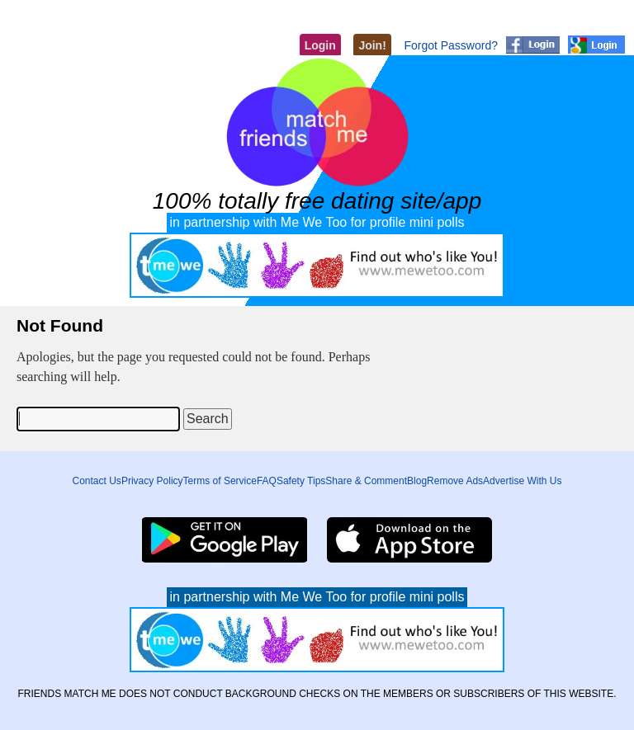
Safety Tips (301, 481)
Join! (372, 45)
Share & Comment (366, 481)
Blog (417, 481)
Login (320, 45)
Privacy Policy (152, 481)
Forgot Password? (451, 45)
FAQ (267, 481)
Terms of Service (220, 481)
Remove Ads (455, 481)
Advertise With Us (522, 481)
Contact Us (97, 481)
